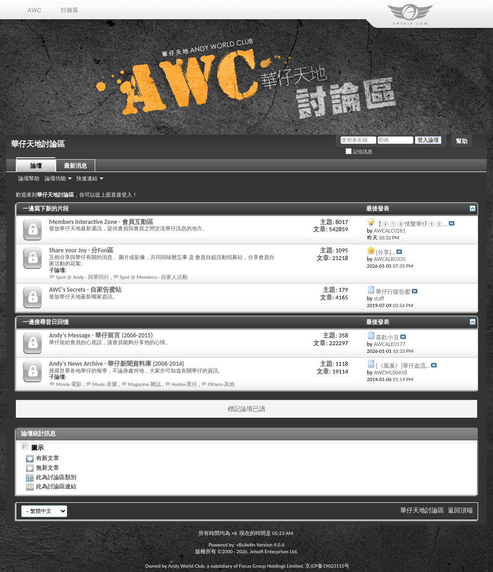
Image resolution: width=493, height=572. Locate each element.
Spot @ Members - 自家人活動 (153, 277)
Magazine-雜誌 (144, 384)
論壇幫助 (28, 178)
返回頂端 (460, 510)
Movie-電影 (69, 384)
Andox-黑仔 (184, 384)
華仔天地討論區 (422, 510)
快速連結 (87, 178)
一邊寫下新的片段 (46, 208)
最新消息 (75, 165)
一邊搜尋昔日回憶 (46, 322)
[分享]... (385, 252)
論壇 (36, 165)
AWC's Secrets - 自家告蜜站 (85, 289)
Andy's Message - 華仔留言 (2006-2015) (101, 335)
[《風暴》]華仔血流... (403, 365)
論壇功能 (55, 178)
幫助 (462, 141)
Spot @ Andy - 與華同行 (82, 277)
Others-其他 (221, 384)
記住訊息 (358, 151)
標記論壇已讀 (246, 408)
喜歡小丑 (387, 337)
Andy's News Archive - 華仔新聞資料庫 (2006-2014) (116, 363)
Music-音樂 (104, 384)
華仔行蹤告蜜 (393, 291)
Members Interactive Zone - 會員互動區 (101, 221)
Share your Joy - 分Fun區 (81, 250)
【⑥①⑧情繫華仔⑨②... (411, 224)
